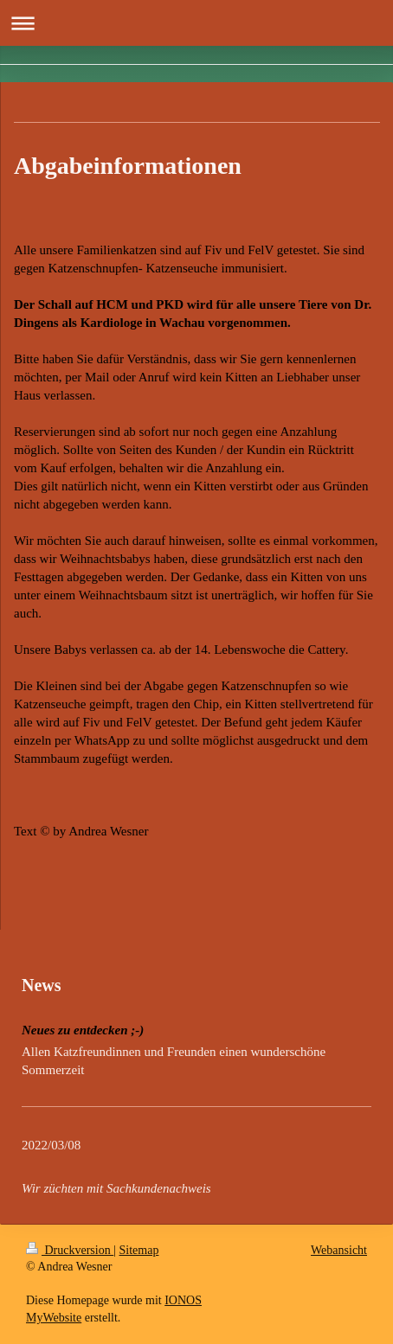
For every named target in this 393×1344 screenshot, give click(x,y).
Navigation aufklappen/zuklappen (196, 23)
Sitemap (139, 1250)
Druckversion (69, 1250)
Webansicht (339, 1250)
